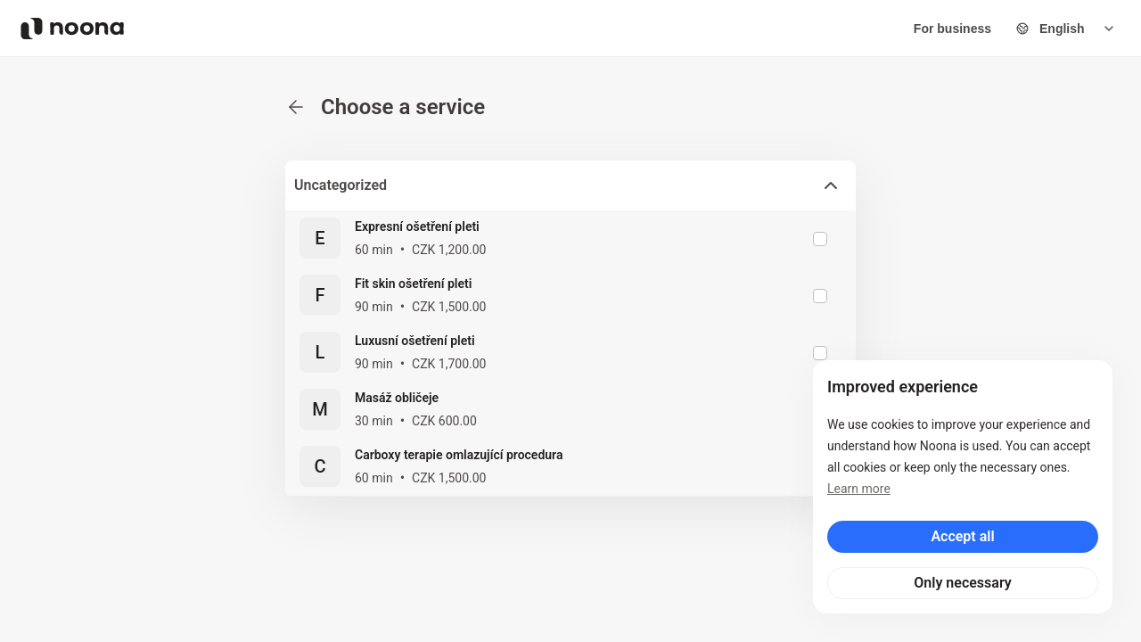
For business (952, 28)
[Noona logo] (72, 28)
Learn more (859, 489)
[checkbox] (820, 239)
